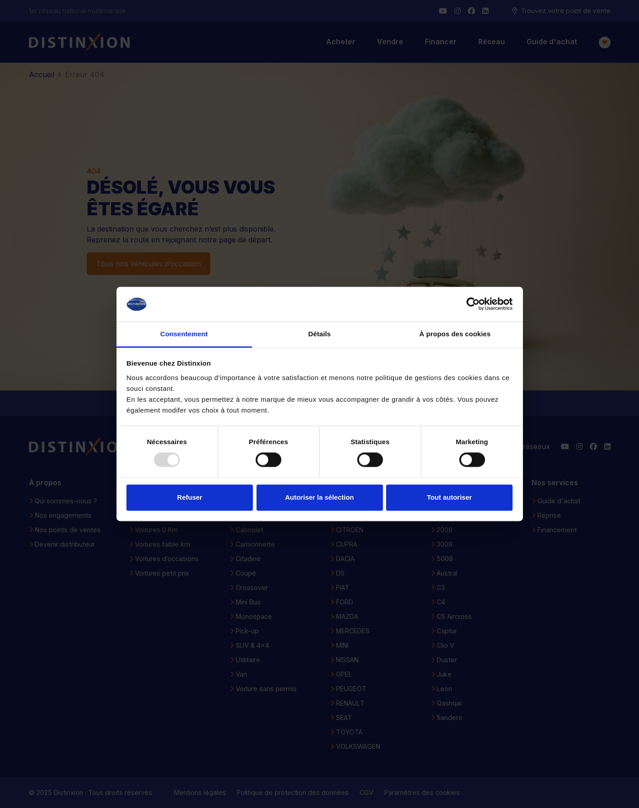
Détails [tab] (319, 334)
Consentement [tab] (184, 334)
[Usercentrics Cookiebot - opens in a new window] (473, 304)
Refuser (189, 497)
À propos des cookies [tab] (455, 334)
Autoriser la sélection (319, 497)
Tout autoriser (449, 497)
